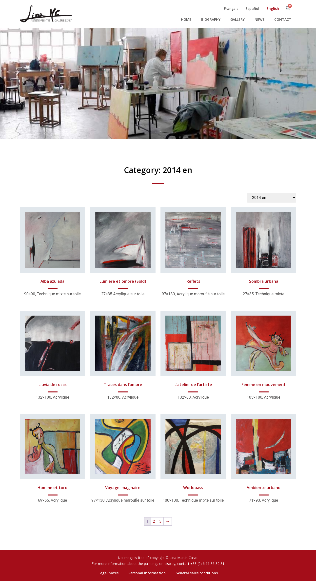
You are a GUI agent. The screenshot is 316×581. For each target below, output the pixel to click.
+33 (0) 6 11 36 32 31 (207, 563)
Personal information (147, 573)
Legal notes (108, 573)
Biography (210, 19)
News (259, 19)
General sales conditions (197, 573)
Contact (282, 19)
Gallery (237, 19)
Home (186, 19)
